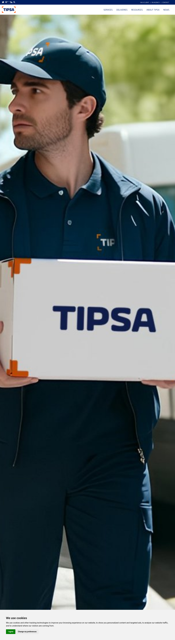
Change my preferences (27, 632)
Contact (165, 2)
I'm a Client (144, 2)
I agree (10, 632)
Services (108, 9)
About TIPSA (153, 9)
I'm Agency (156, 2)
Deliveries (122, 9)
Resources (137, 9)
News (166, 9)
